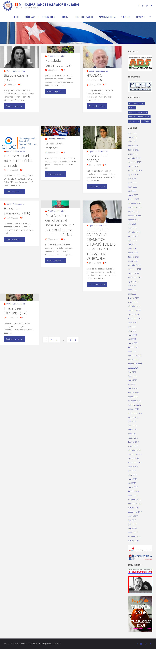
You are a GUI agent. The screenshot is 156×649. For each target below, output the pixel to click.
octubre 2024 (133, 211)
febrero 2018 (133, 491)
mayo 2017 (132, 528)
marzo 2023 (133, 252)
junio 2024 (132, 228)
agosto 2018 (133, 466)
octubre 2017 (133, 508)
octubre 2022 (133, 273)
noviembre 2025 (134, 162)
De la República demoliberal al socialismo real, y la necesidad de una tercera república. (59, 225)
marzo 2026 (133, 145)
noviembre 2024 (134, 207)
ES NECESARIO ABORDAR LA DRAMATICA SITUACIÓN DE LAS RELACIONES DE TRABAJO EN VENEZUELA (101, 244)
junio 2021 (132, 331)
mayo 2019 (132, 429)
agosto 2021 (133, 322)
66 (70, 339)
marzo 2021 (133, 343)
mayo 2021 (132, 335)
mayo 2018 (132, 479)
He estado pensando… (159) (58, 63)
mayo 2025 (132, 187)
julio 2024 (132, 224)
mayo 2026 (132, 137)
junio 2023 (132, 240)
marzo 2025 (133, 195)
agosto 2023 (133, 236)
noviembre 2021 (134, 310)
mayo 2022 (132, 289)
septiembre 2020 (135, 364)
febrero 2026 (133, 150)
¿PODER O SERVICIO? (94, 77)
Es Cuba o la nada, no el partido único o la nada (18, 160)
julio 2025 (132, 178)
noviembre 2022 (134, 269)
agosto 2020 (133, 368)
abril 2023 (132, 248)
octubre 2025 (133, 166)
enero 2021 (133, 351)
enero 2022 (133, 302)
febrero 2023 (133, 257)
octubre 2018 (133, 458)
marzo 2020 (133, 388)
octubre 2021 (133, 314)
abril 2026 (132, 141)
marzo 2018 (133, 487)
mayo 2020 (132, 380)
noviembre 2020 (134, 355)
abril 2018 (132, 483)
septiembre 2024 (135, 215)
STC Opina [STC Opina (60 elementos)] (146, 121)
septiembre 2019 (135, 413)
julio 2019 (132, 421)
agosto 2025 (133, 174)
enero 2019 (133, 446)
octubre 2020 (133, 359)
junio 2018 (132, 475)
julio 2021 (132, 327)
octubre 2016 (133, 541)
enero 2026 (133, 154)
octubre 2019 (133, 409)
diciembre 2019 (134, 401)
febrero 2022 (133, 298)
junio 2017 (132, 524)
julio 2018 (132, 471)
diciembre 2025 (134, 158)
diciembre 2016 (134, 536)
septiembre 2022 (135, 277)
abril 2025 (132, 191)
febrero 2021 (133, 347)
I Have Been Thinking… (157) (16, 310)
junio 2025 (132, 182)
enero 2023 (133, 261)
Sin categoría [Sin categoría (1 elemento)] (134, 121)
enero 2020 (133, 397)
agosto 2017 (133, 516)
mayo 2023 (132, 244)
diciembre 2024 (134, 203)
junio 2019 (132, 425)
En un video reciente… (54, 145)
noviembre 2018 (134, 454)
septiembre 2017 (135, 512)
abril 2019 (132, 434)
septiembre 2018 (135, 462)
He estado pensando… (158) (17, 210)
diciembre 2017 (134, 499)
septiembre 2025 (135, 170)
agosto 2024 (133, 219)
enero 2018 (133, 495)
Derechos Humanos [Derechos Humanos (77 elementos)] (136, 103)
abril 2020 (132, 384)
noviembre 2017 (134, 503)
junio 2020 (132, 376)
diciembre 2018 (134, 450)
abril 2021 (132, 339)
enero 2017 (133, 532)
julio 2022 (132, 285)
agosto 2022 (133, 281)
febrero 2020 (133, 392)
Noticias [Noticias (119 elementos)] (132, 108)
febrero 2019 (133, 442)
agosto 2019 (133, 417)
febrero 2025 (133, 199)
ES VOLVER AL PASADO (97, 158)
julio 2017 (132, 520)
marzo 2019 (133, 438)
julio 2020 (132, 372)
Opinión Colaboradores (15, 71)
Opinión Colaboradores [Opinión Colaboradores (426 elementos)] (138, 112)
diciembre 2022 (134, 265)
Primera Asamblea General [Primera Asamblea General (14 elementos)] (139, 117)
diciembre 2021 (134, 306)
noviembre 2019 (134, 405)
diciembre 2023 (134, 232)
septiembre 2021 (135, 318)
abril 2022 (132, 294)
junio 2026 (132, 133)
